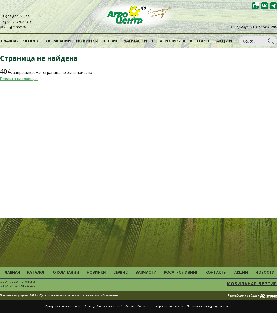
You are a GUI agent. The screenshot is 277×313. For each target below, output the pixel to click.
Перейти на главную (19, 78)
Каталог (36, 272)
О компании (57, 40)
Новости (265, 272)
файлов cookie (144, 306)
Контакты (200, 40)
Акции (224, 41)
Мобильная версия (252, 283)
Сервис (111, 40)
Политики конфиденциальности (209, 306)
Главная (10, 40)
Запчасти (135, 41)
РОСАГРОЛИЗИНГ (169, 40)
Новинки (87, 41)
